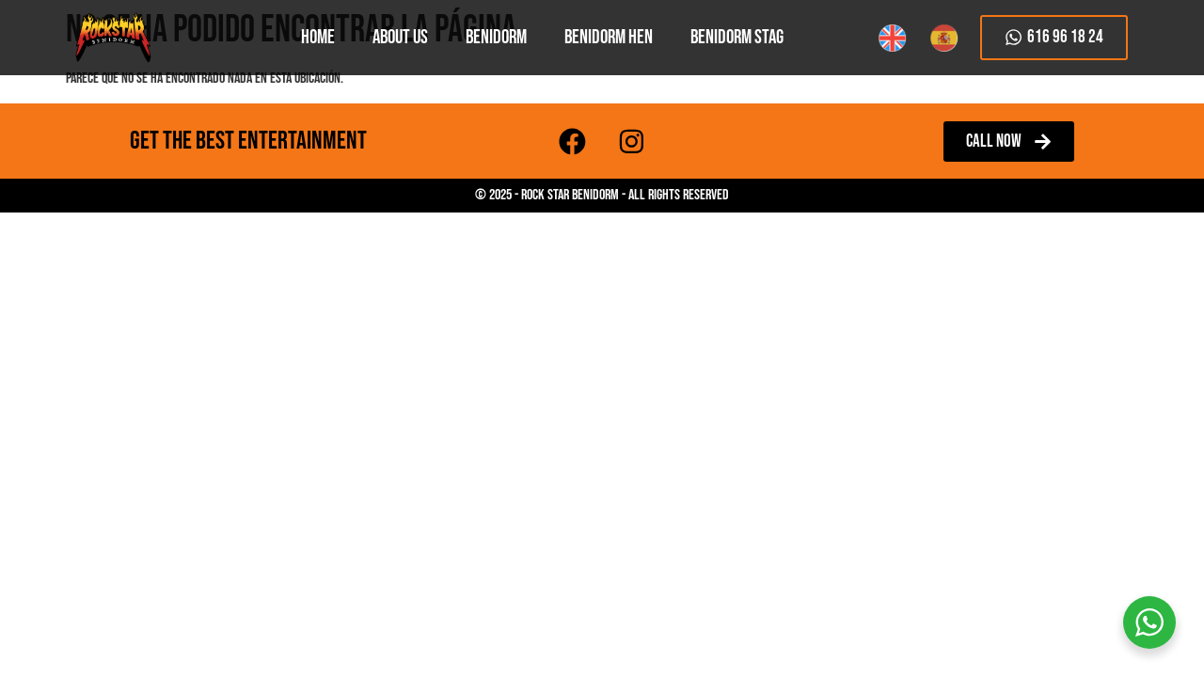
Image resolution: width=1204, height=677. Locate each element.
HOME (318, 37)
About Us (400, 37)
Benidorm (496, 37)
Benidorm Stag (737, 37)
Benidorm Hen (608, 37)
